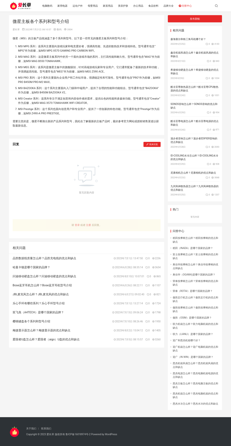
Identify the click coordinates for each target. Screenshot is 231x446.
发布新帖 (195, 18)
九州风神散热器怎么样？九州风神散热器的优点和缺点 (195, 188)
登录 (77, 225)
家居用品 (108, 5)
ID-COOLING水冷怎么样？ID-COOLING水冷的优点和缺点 (194, 157)
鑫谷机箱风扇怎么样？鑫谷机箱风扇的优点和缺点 (195, 54)
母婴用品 (93, 5)
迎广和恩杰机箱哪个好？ (187, 340)
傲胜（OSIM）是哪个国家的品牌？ (192, 317)
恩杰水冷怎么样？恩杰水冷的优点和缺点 (195, 403)
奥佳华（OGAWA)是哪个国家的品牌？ (194, 274)
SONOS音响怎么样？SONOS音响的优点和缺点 (194, 106)
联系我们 (46, 428)
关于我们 (31, 428)
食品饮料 (154, 5)
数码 (59, 29)
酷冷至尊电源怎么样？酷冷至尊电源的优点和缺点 (195, 123)
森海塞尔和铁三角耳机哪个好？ (188, 39)
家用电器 (63, 5)
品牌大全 (169, 5)
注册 (88, 225)
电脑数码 (47, 5)
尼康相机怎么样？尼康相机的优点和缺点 (193, 172)
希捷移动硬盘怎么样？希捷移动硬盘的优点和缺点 (195, 71)
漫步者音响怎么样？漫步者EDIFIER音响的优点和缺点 (194, 140)
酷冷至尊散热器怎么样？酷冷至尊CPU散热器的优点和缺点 (194, 88)
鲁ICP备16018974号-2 (78, 434)
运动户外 (78, 5)
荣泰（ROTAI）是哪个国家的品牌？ (193, 291)
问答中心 (185, 6)
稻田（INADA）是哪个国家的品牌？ (193, 248)
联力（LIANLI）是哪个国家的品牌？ (193, 334)
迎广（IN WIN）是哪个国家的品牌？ (193, 357)
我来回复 (152, 144)
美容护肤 (123, 5)
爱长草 (16, 29)
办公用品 (138, 5)
